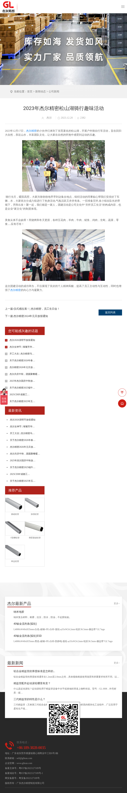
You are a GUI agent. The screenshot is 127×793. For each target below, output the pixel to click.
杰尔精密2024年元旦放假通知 (31, 316)
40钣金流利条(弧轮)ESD (28, 635)
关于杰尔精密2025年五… (22, 401)
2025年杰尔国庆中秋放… (22, 381)
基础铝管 (15, 514)
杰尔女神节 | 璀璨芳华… (22, 347)
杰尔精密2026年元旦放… (22, 367)
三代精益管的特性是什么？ (29, 699)
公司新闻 (54, 91)
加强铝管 (35, 514)
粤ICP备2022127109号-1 (31, 773)
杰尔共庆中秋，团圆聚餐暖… (25, 374)
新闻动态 (40, 91)
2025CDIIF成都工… (20, 394)
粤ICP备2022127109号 (30, 768)
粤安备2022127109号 (29, 778)
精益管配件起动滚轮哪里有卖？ (32, 683)
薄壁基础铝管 (35, 538)
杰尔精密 (31, 130)
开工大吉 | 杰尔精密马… (22, 353)
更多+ (117, 603)
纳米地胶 (19, 611)
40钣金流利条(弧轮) (25, 623)
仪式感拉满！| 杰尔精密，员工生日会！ (37, 308)
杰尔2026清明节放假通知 (22, 340)
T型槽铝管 (15, 538)
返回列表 (110, 312)
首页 (29, 91)
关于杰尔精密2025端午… (22, 387)
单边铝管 (15, 561)
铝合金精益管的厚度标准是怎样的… (34, 671)
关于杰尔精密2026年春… (22, 360)
